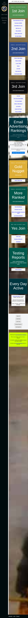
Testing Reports (18, 269)
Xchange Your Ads (18, 209)
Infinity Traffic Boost (18, 103)
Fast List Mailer (18, 111)
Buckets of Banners (18, 239)
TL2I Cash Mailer (18, 101)
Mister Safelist (18, 60)
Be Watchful (18, 327)
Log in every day (16, 296)
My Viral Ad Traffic (18, 73)
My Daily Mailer (18, 36)
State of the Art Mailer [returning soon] (18, 213)
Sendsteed (18, 241)
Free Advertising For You (18, 20)
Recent (4, 20)
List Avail (18, 68)
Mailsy (18, 66)
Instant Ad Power (18, 109)
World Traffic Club (18, 33)
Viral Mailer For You (18, 25)
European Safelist (18, 23)
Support (17, 616)
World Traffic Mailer (18, 58)
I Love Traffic (18, 63)
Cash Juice (18, 236)
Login (4, 23)
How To (18, 316)
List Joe (18, 95)
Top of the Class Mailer (18, 98)
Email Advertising (19, 343)
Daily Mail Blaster (18, 206)
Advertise (4, 18)
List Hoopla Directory (18, 215)
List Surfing (18, 106)
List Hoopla (4, 3)
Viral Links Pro (18, 71)
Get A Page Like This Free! (18, 152)
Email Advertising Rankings (18, 126)
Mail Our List (18, 28)
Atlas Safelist (18, 30)
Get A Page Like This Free (18, 1)
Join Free (4, 14)
